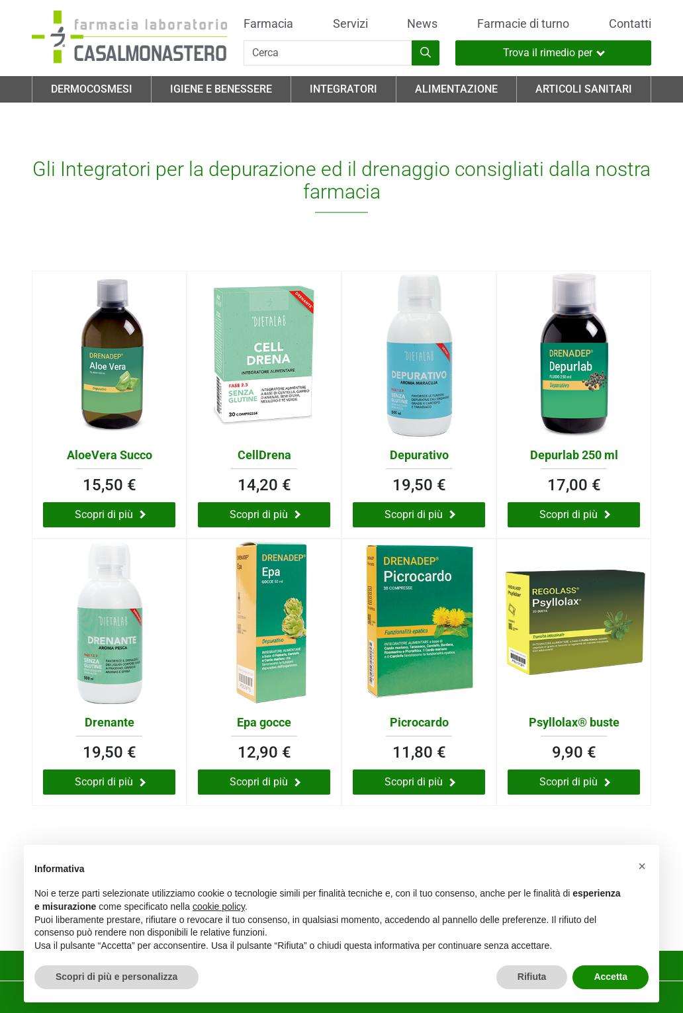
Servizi (350, 24)
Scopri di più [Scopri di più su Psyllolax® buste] (574, 781)
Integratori (343, 89)
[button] (642, 866)
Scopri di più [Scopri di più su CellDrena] (265, 514)
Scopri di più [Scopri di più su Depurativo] (420, 514)
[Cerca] (328, 53)
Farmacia (268, 24)
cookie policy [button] (219, 906)
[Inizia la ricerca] (425, 53)
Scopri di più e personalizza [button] (116, 976)
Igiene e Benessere (221, 89)
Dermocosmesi (91, 89)
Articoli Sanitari (583, 89)
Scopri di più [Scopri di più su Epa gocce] (265, 781)
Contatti (630, 24)
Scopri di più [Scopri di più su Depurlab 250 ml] (574, 514)
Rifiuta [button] (532, 976)
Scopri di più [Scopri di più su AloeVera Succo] (110, 514)
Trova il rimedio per (554, 52)
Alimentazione (456, 89)
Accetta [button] (610, 976)
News (422, 24)
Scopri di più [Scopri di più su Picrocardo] (420, 781)
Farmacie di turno (523, 24)
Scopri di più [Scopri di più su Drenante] (110, 781)
